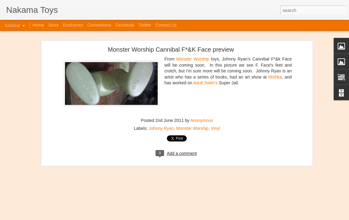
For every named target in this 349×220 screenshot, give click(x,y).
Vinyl (215, 128)
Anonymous (201, 120)
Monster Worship (192, 59)
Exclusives (73, 25)
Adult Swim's (206, 82)
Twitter (144, 25)
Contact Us (166, 25)
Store (53, 25)
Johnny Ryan (161, 128)
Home (38, 25)
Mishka (275, 77)
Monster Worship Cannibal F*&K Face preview (171, 49)
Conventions (99, 25)
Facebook (124, 25)
